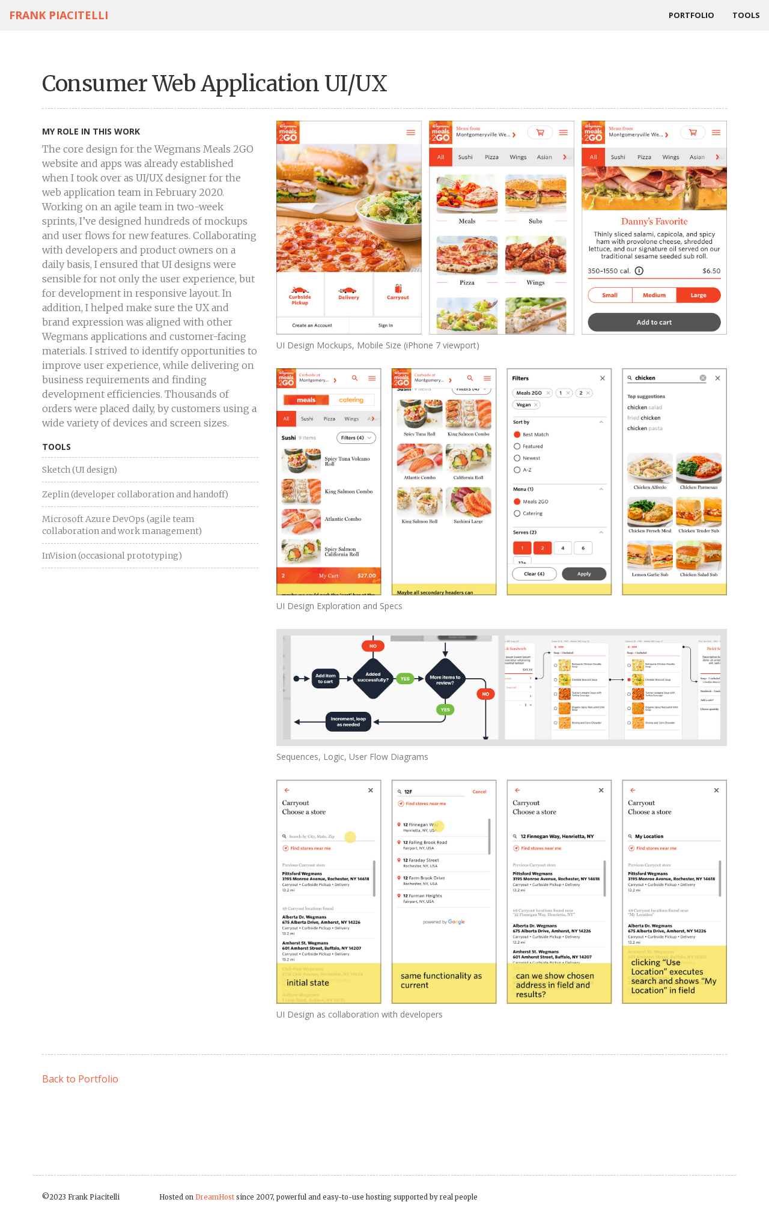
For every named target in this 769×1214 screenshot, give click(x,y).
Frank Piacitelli (58, 15)
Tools (746, 15)
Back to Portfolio (80, 1078)
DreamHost (214, 1197)
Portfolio (691, 15)
